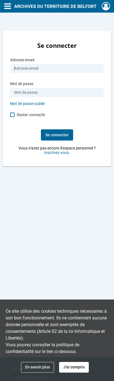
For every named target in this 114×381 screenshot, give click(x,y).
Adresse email (22, 60)
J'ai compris (74, 367)
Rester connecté (31, 115)
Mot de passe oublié (27, 104)
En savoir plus (37, 367)
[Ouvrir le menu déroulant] (7, 6)
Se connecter (57, 135)
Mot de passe (21, 84)
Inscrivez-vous (56, 153)
